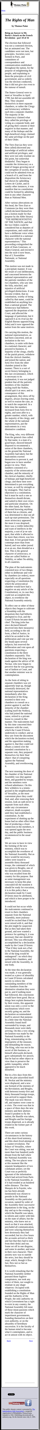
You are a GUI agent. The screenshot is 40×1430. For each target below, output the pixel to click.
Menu (3, 10)
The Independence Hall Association (18, 1410)
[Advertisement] (20, 1362)
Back (9, 1341)
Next (31, 1341)
